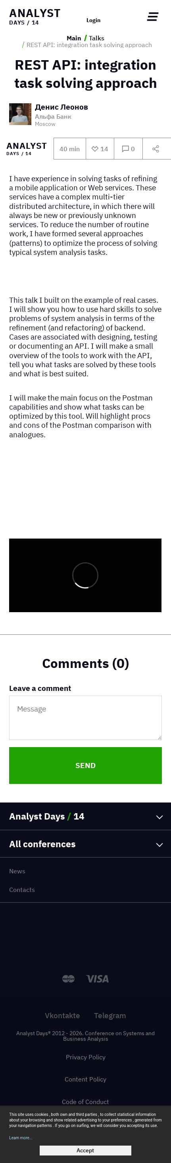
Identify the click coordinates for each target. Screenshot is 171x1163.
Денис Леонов (61, 107)
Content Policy (85, 1079)
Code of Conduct (85, 1101)
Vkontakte (62, 1015)
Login (93, 20)
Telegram (110, 1015)
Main (74, 38)
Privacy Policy (86, 1057)
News (17, 871)
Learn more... (21, 1138)
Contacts (22, 889)
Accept (85, 1150)
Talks (96, 38)
